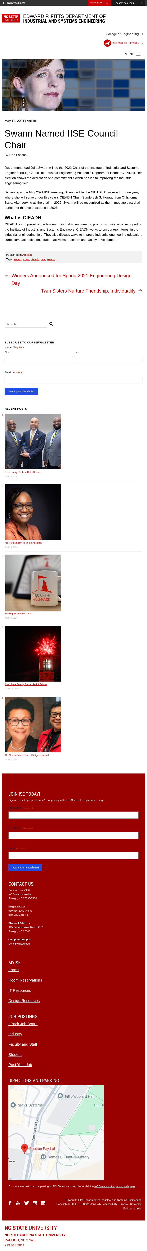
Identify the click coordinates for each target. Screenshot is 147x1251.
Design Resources (24, 1001)
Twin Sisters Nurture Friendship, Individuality (88, 290)
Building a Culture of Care (18, 613)
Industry (15, 1034)
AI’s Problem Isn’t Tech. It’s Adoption (23, 543)
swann (51, 259)
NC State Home (16, 2)
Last (77, 352)
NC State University (90, 1204)
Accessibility (110, 1204)
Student (15, 1054)
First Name (20, 808)
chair (26, 259)
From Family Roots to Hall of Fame (22, 472)
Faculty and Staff (22, 1044)
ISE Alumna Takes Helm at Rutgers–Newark (27, 755)
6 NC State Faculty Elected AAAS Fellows (26, 684)
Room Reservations (25, 980)
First (7, 352)
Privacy (123, 1204)
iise (43, 259)
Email (14, 372)
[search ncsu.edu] (125, 3)
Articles (27, 254)
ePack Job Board (23, 1024)
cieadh (35, 259)
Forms (13, 970)
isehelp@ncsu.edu (19, 943)
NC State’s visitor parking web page (114, 1186)
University (31, 1227)
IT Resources (19, 990)
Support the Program (122, 43)
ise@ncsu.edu (16, 906)
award (18, 259)
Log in (137, 1208)
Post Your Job (20, 1065)
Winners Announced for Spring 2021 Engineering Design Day (71, 279)
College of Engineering (122, 34)
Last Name (20, 828)
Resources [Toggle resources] (96, 3)
